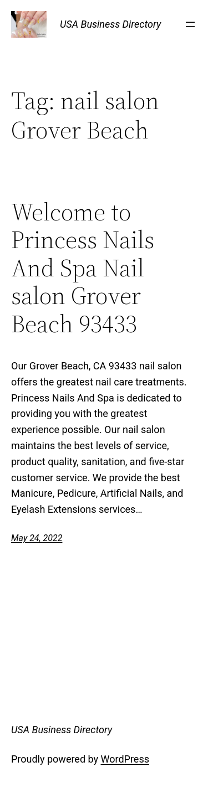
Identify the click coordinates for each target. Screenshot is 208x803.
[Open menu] (190, 24)
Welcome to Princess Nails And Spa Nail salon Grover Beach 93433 (82, 268)
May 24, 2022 (36, 538)
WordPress (125, 759)
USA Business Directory (110, 24)
